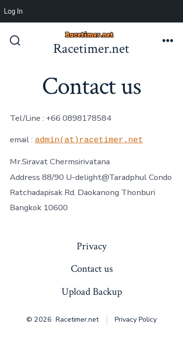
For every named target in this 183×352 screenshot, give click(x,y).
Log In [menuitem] (13, 11)
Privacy (91, 246)
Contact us (92, 268)
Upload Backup (91, 291)
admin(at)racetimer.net (89, 139)
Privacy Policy (136, 319)
